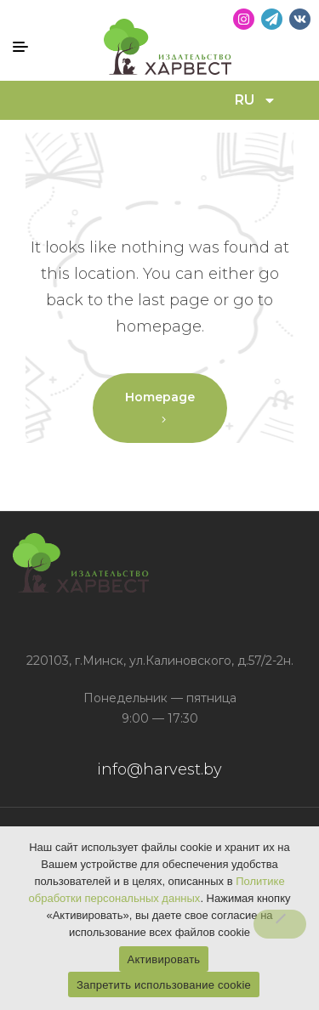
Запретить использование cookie (164, 985)
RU (255, 100)
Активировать (164, 959)
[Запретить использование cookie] (279, 924)
